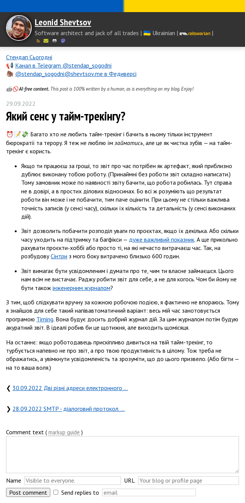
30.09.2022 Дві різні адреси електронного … (70, 388)
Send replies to (80, 492)
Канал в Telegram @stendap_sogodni (63, 65)
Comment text (25, 432)
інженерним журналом (81, 288)
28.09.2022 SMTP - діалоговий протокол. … (68, 408)
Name (13, 480)
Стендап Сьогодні (29, 57)
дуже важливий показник (161, 239)
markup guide (64, 432)
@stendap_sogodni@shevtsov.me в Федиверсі (75, 73)
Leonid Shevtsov (63, 22)
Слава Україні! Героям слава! (122, 6)
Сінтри (59, 256)
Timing (44, 319)
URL (129, 480)
